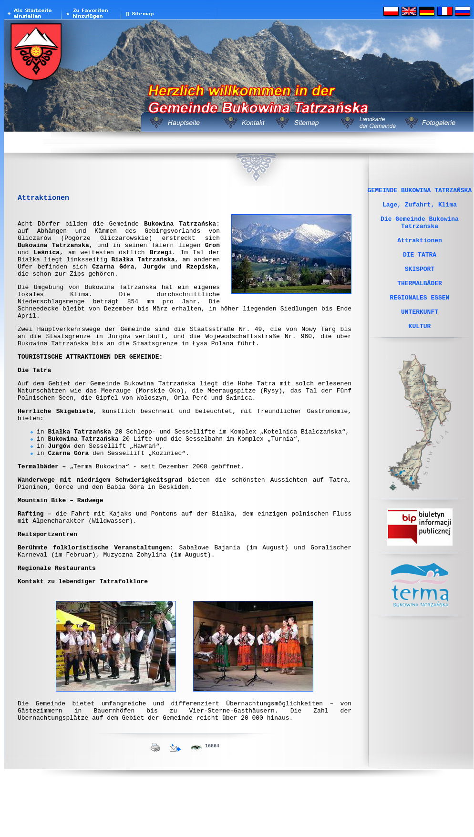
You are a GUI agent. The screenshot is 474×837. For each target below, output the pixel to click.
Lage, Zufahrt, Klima (419, 208)
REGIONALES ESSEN (420, 320)
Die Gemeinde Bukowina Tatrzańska (420, 229)
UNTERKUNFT (419, 337)
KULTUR (420, 354)
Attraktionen (419, 251)
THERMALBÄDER (419, 303)
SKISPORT (419, 285)
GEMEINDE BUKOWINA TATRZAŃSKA (420, 191)
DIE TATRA (419, 268)
